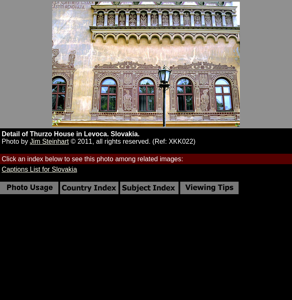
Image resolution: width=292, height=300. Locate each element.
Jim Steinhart (49, 141)
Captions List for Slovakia (39, 169)
